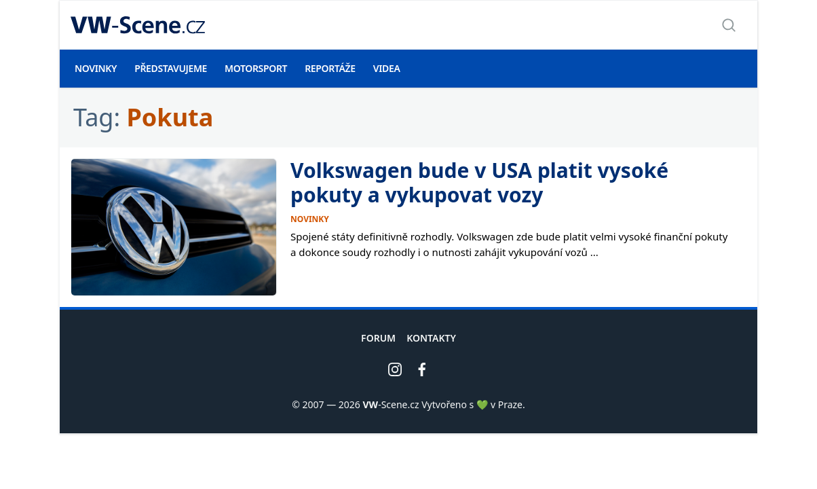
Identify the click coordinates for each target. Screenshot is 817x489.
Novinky (96, 68)
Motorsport (256, 68)
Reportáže (330, 68)
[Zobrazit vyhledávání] (728, 25)
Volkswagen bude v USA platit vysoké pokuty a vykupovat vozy (479, 182)
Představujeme (170, 68)
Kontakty (431, 337)
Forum (378, 337)
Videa (386, 68)
